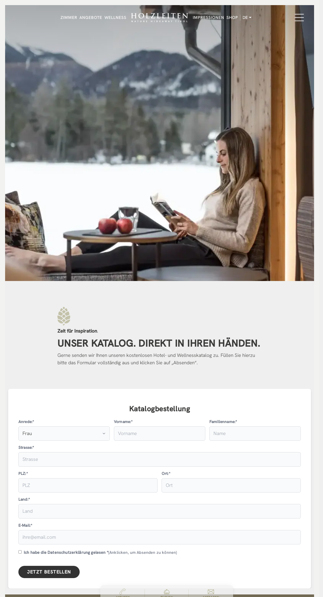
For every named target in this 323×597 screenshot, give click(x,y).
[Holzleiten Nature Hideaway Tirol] (159, 17)
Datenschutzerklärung (68, 552)
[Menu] (299, 17)
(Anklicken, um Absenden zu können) (97, 552)
